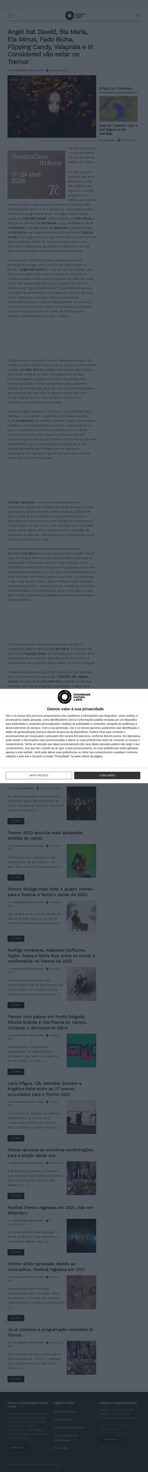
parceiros (37, 716)
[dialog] (74, 736)
